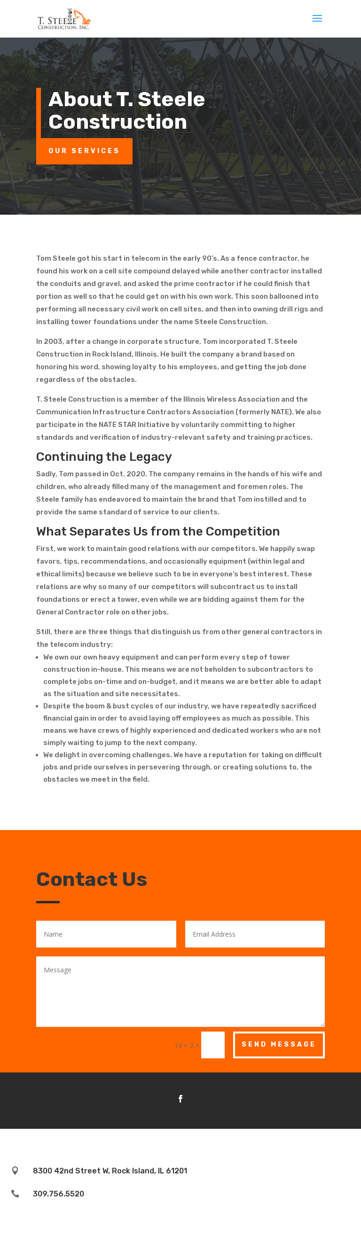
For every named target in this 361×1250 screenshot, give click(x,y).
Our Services (84, 151)
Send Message (279, 1044)
